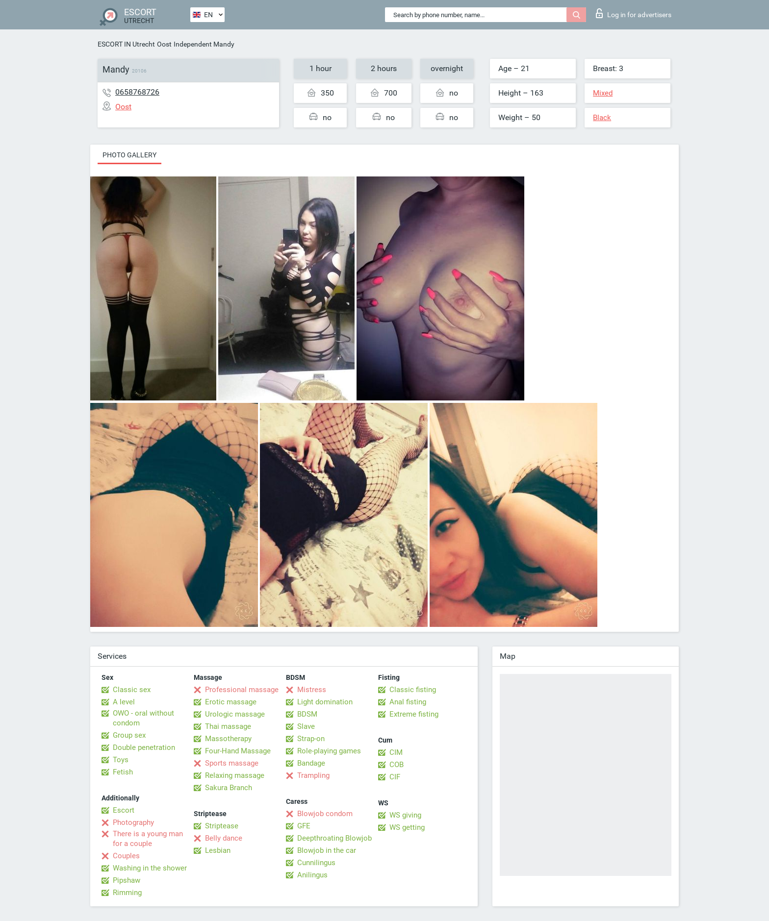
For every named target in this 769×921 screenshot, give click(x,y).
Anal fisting (407, 701)
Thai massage (228, 726)
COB (396, 764)
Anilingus (312, 875)
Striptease (221, 825)
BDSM (307, 714)
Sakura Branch (228, 787)
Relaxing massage (234, 775)
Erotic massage (230, 701)
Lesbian (218, 850)
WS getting (407, 827)
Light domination (325, 701)
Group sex (129, 735)
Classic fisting (412, 689)
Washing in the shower (150, 868)
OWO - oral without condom (143, 718)
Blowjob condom (325, 813)
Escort (123, 810)
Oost (164, 44)
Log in (633, 13)
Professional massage (242, 689)
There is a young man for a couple (148, 838)
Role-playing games (329, 751)
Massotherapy (228, 738)
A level (124, 701)
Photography (133, 822)
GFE (303, 825)
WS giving (405, 815)
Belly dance (223, 838)
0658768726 (137, 92)
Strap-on (311, 738)
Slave (306, 726)
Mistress (311, 689)
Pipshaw (126, 880)
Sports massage (231, 763)
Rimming (127, 892)
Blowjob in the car (326, 850)
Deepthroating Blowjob (334, 838)
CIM (396, 752)
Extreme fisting (413, 714)
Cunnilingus (316, 862)
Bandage (311, 763)
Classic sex (132, 689)
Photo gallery (129, 155)
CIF (394, 776)
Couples (126, 855)
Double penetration (144, 747)
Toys (120, 759)
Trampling (313, 775)
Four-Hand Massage (238, 751)
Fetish (123, 772)
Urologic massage (235, 714)
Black (602, 117)
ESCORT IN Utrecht (126, 44)
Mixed (603, 93)
